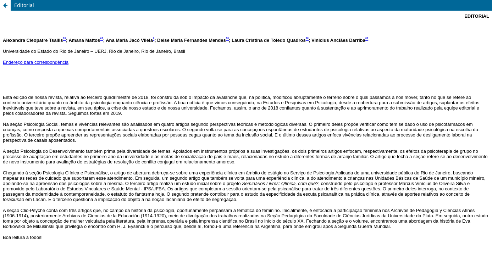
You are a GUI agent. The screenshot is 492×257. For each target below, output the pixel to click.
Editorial (24, 5)
